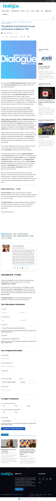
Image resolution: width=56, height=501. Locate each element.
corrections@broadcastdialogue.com (21, 265)
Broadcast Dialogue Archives (10, 22)
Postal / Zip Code (5, 386)
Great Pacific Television (22, 233)
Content (14, 233)
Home (2, 22)
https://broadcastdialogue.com (18, 248)
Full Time (40, 63)
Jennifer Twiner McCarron (7, 235)
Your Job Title (4, 335)
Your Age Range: (4, 417)
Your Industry (4, 324)
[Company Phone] (18, 374)
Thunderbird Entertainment (22, 235)
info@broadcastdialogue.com (17, 494)
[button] (53, 18)
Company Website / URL (6, 363)
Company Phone (4, 370)
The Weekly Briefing (43, 137)
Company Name (5, 355)
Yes (4, 406)
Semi (28, 406)
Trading (31, 235)
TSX (2, 238)
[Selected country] (2, 374)
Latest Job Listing (43, 49)
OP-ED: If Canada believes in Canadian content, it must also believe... (46, 102)
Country (21, 378)
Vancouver (9, 238)
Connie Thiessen (6, 33)
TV (5, 238)
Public (14, 235)
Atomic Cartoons (8, 233)
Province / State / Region (6, 378)
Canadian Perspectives (44, 84)
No (16, 406)
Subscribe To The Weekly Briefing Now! (13, 428)
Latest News (3, 447)
